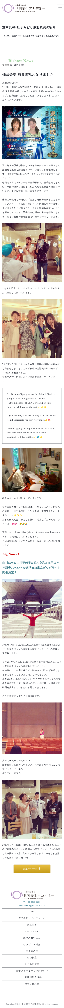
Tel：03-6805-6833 (31, 902)
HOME (7, 36)
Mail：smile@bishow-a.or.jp (32, 906)
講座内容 (32, 925)
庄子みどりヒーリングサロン (32, 971)
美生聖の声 (32, 951)
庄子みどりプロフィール (32, 918)
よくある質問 (32, 964)
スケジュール (32, 931)
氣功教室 (32, 957)
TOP (32, 912)
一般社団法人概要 (32, 977)
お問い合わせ (32, 984)
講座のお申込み (32, 938)
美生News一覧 (18, 36)
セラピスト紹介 (32, 944)
